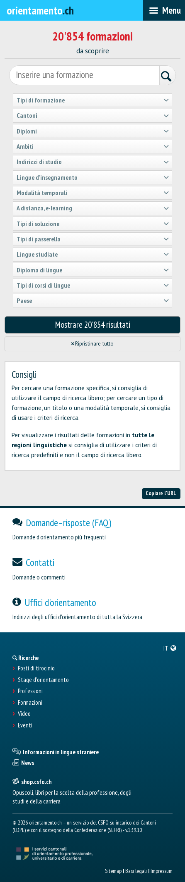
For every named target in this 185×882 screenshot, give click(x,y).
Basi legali (136, 871)
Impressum (162, 871)
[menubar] (164, 10)
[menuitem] (170, 648)
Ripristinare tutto (92, 343)
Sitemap (113, 871)
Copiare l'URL (161, 493)
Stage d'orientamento (43, 680)
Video (24, 714)
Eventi (25, 725)
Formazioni (30, 702)
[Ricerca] (167, 76)
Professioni (30, 691)
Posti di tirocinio (36, 668)
